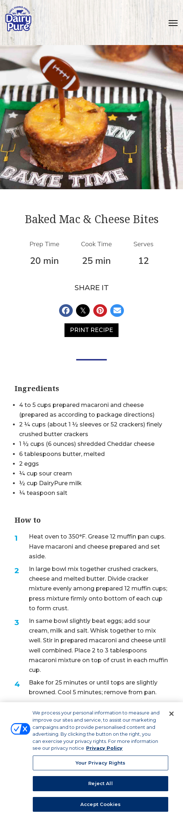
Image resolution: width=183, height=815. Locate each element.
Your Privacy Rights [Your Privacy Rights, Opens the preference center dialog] (100, 766)
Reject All (100, 787)
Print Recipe (91, 330)
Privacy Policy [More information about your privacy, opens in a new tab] (104, 751)
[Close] (171, 717)
